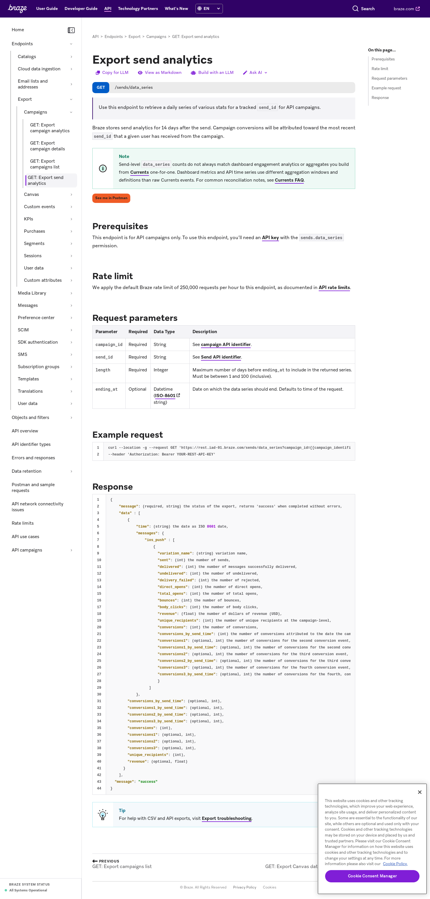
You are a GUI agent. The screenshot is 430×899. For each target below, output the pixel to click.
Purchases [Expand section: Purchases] (34, 231)
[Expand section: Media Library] (71, 293)
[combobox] (343, 9)
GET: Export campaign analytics (50, 128)
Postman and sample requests (33, 487)
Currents (139, 172)
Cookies (269, 887)
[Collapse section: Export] (71, 99)
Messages (28, 305)
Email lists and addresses (33, 84)
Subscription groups (38, 367)
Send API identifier (221, 357)
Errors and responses (33, 458)
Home (18, 30)
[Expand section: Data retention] (71, 471)
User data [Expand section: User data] (34, 268)
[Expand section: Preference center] (71, 317)
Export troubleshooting (227, 818)
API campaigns (27, 550)
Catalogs (27, 57)
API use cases (25, 537)
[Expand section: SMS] (71, 354)
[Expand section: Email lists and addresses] (71, 84)
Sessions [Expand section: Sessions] (32, 256)
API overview (25, 431)
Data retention (26, 471)
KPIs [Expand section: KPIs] (28, 219)
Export (25, 99)
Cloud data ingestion (39, 69)
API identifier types (31, 444)
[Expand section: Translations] (71, 391)
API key (270, 237)
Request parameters (389, 78)
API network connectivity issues (37, 507)
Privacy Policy (244, 887)
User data (27, 403)
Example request (386, 88)
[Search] (306, 9)
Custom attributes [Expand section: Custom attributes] (43, 280)
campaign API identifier (226, 344)
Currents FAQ (289, 180)
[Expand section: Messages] (71, 305)
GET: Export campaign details (47, 146)
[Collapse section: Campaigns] (71, 112)
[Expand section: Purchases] (71, 231)
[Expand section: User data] (71, 268)
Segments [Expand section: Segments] (34, 243)
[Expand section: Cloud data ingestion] (71, 68)
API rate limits (334, 287)
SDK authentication (38, 342)
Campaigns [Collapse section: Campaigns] (35, 112)
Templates (28, 379)
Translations (30, 391)
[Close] (419, 792)
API (95, 36)
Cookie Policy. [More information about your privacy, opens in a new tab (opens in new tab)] (395, 863)
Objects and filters (30, 417)
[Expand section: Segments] (71, 243)
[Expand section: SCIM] (71, 329)
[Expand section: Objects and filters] (71, 417)
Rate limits (23, 523)
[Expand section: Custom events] (71, 206)
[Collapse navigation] (71, 30)
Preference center (36, 318)
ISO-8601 (165, 396)
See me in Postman (111, 198)
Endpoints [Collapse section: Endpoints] (22, 44)
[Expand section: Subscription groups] (71, 366)
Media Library (32, 293)
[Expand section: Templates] (71, 378)
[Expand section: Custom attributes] (71, 280)
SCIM (23, 330)
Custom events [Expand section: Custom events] (39, 207)
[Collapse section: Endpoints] (71, 43)
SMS (22, 354)
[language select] (211, 8)
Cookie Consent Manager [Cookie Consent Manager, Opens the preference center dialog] (372, 876)
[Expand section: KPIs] (71, 218)
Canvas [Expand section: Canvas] (31, 194)
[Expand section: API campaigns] (71, 550)
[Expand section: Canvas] (71, 194)
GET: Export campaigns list (45, 164)
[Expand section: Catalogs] (71, 56)
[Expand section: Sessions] (71, 255)
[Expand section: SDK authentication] (71, 342)
